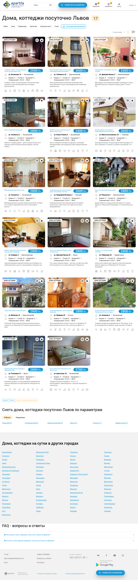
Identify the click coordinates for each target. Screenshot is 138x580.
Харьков (73, 463)
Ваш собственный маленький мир (105, 190)
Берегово (74, 482)
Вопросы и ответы (44, 558)
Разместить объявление (74, 5)
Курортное (108, 507)
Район (5, 26)
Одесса (73, 456)
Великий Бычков (9, 467)
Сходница (108, 500)
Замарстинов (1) (121, 423)
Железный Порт (42, 452)
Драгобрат (6, 507)
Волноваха (6, 504)
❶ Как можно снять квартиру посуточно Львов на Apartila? (27, 535)
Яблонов (107, 478)
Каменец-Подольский (78, 474)
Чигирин (107, 511)
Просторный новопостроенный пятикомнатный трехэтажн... (60, 70)
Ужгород (39, 471)
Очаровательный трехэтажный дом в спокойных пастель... (60, 190)
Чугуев (107, 471)
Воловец (39, 496)
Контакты (40, 563)
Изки (38, 489)
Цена (13, 26)
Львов (12, 400)
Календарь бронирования (75, 26)
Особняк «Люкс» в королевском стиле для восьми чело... (15, 70)
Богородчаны (41, 500)
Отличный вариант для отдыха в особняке (61, 311)
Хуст (4, 511)
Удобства (33, 26)
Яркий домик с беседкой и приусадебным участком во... (105, 130)
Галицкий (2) (7, 423)
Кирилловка (7, 452)
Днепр (4, 460)
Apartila (5, 400)
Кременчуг (108, 474)
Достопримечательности (13, 558)
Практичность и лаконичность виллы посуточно (60, 130)
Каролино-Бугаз (76, 493)
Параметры (22, 26)
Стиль (57, 26)
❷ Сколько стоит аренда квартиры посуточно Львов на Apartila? (29, 541)
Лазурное (74, 452)
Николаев (6, 474)
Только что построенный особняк (103, 251)
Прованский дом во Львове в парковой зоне (14, 369)
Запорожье (74, 500)
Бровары (107, 460)
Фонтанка (74, 504)
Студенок (6, 482)
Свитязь (39, 493)
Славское (108, 493)
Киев (4, 463)
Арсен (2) (73, 423)
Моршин (73, 489)
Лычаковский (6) (31, 423)
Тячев (38, 511)
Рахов (38, 485)
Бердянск (40, 456)
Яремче (107, 463)
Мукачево (74, 478)
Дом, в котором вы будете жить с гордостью (61, 251)
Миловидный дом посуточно (14, 190)
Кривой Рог (74, 471)
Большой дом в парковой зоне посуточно (60, 369)
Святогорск (108, 485)
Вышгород (74, 467)
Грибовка (39, 507)
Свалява (73, 511)
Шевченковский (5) (55, 423)
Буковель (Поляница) (10, 471)
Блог (6, 563)
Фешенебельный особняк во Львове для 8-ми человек (105, 311)
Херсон (73, 507)
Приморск (74, 485)
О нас (6, 554)
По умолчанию (117, 32)
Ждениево (40, 478)
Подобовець (109, 496)
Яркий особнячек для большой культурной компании (15, 251)
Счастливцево (109, 504)
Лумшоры (40, 460)
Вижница (107, 489)
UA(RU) (131, 5)
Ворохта (5, 496)
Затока (72, 460)
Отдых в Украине (43, 554)
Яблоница (40, 467)
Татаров (39, 474)
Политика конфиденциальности (75, 573)
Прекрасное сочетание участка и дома (106, 70)
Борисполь (6, 515)
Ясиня (4, 485)
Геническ (5, 456)
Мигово (5, 500)
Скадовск (108, 452)
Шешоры (73, 496)
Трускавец (6, 478)
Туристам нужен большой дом (14, 310)
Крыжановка (7, 493)
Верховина (108, 482)
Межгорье (6, 489)
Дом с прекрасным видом (13, 130)
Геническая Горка (43, 463)
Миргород (40, 482)
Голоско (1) (97, 423)
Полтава (39, 504)
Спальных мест (45, 26)
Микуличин (108, 467)
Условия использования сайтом (47, 573)
